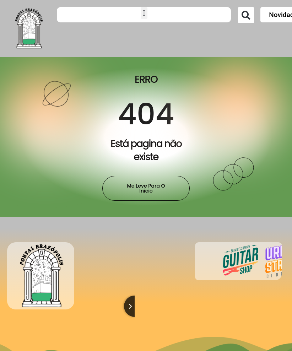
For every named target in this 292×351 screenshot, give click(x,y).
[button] (144, 13)
